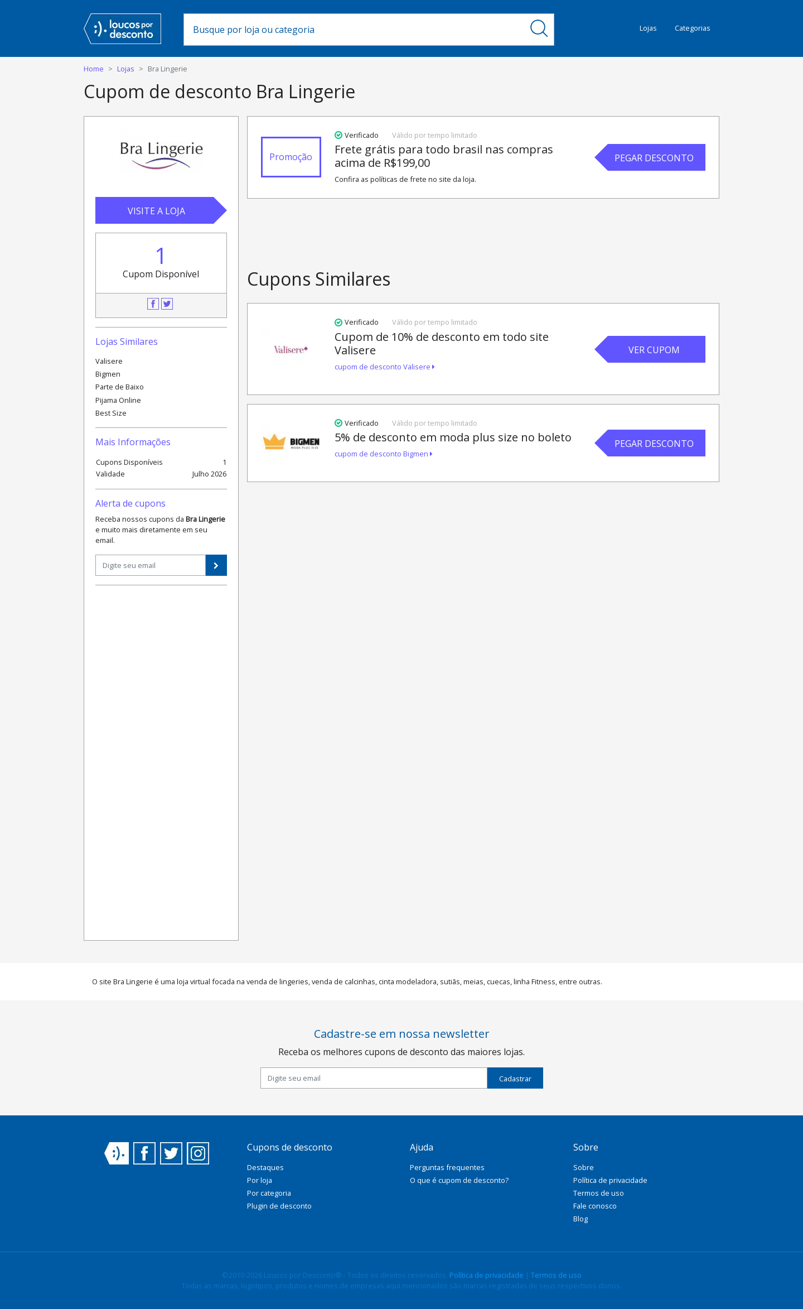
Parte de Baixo (119, 387)
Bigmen (107, 374)
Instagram (198, 1153)
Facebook (153, 304)
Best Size (111, 413)
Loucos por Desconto (116, 1153)
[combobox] (354, 29)
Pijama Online (118, 400)
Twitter (167, 304)
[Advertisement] (161, 761)
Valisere (109, 361)
